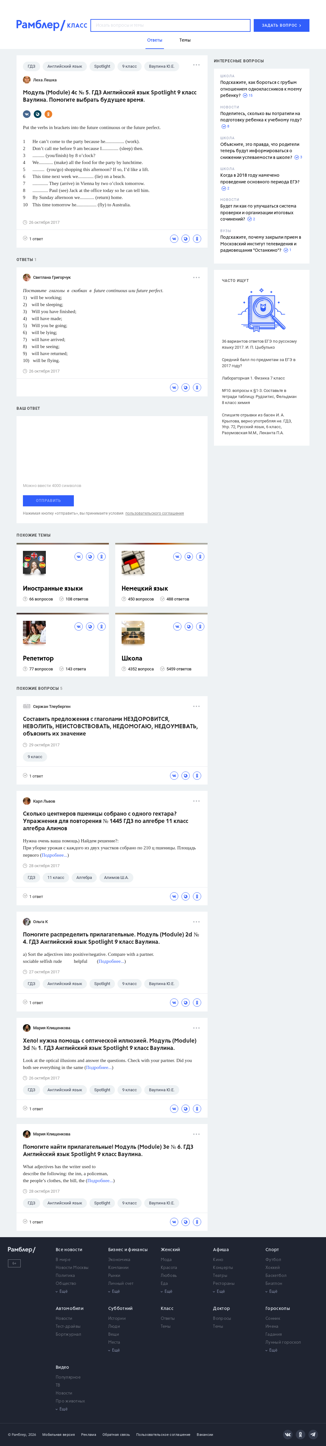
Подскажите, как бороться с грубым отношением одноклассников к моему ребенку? (261, 89)
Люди (114, 1327)
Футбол (273, 1260)
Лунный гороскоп (283, 1342)
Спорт (272, 1250)
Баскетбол (276, 1276)
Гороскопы (278, 1308)
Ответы (168, 1319)
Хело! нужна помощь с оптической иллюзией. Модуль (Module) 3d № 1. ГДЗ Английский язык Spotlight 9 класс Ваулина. (109, 1044)
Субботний (120, 1308)
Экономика (119, 1260)
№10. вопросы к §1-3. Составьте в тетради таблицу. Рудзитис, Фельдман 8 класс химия (259, 396)
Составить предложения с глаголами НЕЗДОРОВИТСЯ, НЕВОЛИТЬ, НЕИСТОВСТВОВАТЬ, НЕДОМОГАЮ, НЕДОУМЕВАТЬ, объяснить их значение (110, 726)
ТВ (58, 1385)
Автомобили (69, 1308)
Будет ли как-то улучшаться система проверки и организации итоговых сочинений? (258, 213)
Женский (170, 1250)
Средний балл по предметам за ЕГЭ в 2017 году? (258, 362)
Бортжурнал (68, 1335)
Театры (220, 1276)
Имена (272, 1327)
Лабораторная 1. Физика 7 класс (253, 378)
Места (114, 1342)
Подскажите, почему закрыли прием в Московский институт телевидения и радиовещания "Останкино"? (260, 244)
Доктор (221, 1308)
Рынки (114, 1276)
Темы (166, 1327)
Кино (218, 1260)
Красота (169, 1268)
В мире (63, 1260)
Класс (167, 1308)
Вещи (113, 1335)
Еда (164, 1284)
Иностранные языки (53, 589)
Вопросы (222, 1319)
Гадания (274, 1335)
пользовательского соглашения (154, 513)
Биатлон (274, 1284)
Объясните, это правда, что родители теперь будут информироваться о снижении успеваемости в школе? (259, 151)
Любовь (169, 1276)
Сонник (273, 1319)
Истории (117, 1319)
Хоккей (273, 1268)
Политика (65, 1276)
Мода (166, 1260)
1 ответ (33, 238)
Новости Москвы (72, 1268)
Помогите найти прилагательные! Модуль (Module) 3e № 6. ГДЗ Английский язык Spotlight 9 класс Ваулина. (108, 1150)
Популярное (68, 1377)
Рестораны (224, 1284)
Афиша (221, 1250)
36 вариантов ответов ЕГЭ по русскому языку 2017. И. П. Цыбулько (259, 344)
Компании (118, 1268)
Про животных (70, 1401)
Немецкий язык (145, 589)
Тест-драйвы (68, 1327)
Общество (66, 1284)
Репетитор (38, 658)
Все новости (69, 1250)
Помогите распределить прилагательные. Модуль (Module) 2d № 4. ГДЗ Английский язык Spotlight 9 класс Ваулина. (111, 938)
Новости (64, 1319)
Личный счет (120, 1284)
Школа (132, 658)
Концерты (223, 1268)
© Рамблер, (17, 1434)
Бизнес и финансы (128, 1250)
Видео (62, 1367)
